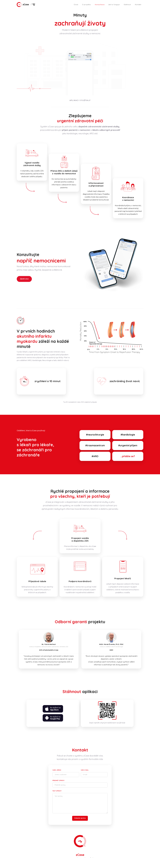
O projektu (86, 5)
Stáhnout (127, 5)
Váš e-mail (85, 770)
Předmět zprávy (58, 780)
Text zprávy (57, 791)
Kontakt (138, 5)
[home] (26, 4)
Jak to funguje (114, 5)
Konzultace (99, 5)
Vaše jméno (56, 770)
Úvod (76, 5)
